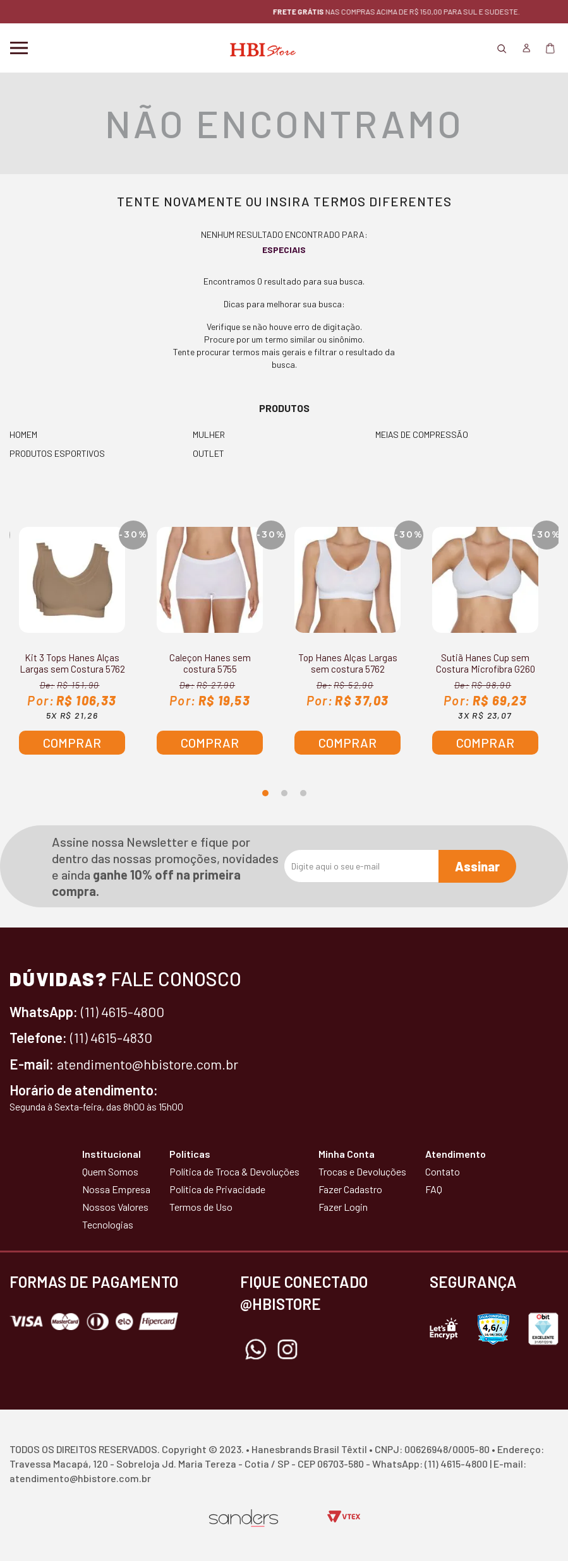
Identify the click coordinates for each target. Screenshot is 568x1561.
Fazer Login (343, 1207)
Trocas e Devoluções (362, 1171)
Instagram (287, 1349)
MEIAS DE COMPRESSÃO (421, 434)
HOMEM (23, 434)
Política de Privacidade (217, 1189)
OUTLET (208, 453)
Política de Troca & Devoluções (234, 1171)
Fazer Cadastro (350, 1189)
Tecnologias (107, 1224)
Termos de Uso (201, 1207)
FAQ (433, 1189)
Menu (18, 47)
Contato (442, 1171)
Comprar (72, 742)
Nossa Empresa (116, 1189)
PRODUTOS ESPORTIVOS (57, 453)
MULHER (209, 434)
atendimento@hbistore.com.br (147, 1064)
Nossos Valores (115, 1207)
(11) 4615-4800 (122, 1011)
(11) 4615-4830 (111, 1037)
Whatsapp (256, 1349)
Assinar (477, 866)
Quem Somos (110, 1171)
